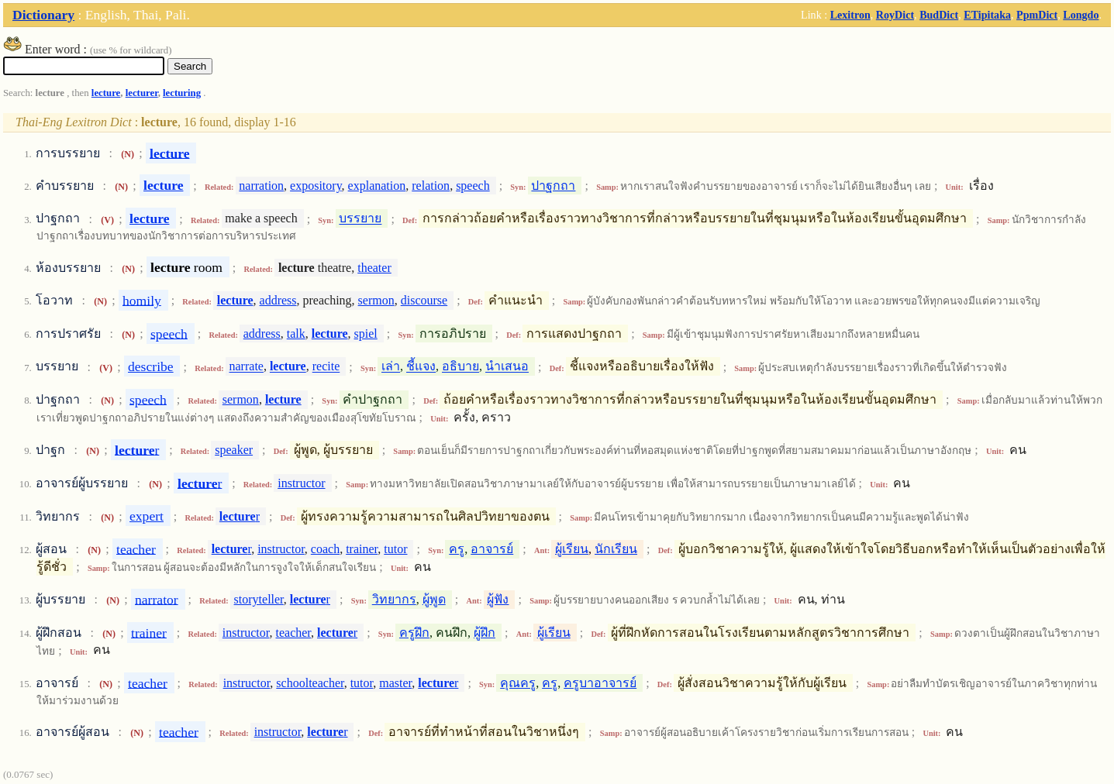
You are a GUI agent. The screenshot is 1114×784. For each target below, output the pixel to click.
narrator (156, 599)
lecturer (142, 93)
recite (326, 366)
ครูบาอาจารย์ (600, 682)
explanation (377, 185)
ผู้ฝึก (484, 632)
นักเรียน (616, 548)
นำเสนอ (507, 366)
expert (146, 516)
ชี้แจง (421, 366)
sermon (376, 300)
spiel (366, 333)
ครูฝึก (414, 632)
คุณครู (518, 682)
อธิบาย (460, 366)
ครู (456, 548)
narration (261, 185)
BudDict (938, 15)
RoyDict (895, 15)
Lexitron (850, 15)
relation (431, 185)
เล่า (390, 366)
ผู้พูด (434, 599)
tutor (395, 548)
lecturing (182, 93)
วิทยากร (394, 599)
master (395, 682)
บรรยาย (360, 218)
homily (141, 300)
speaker (234, 449)
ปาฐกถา (553, 185)
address (278, 300)
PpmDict (1036, 15)
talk (296, 333)
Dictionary (43, 14)
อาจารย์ (492, 548)
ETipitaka (987, 15)
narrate (246, 366)
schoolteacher (309, 682)
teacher (136, 548)
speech (473, 185)
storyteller (259, 599)
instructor (301, 483)
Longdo (1080, 15)
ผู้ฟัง (498, 599)
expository (316, 185)
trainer (362, 548)
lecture (105, 93)
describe (151, 366)
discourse (424, 300)
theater (374, 267)
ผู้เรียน (571, 548)
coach (325, 548)
